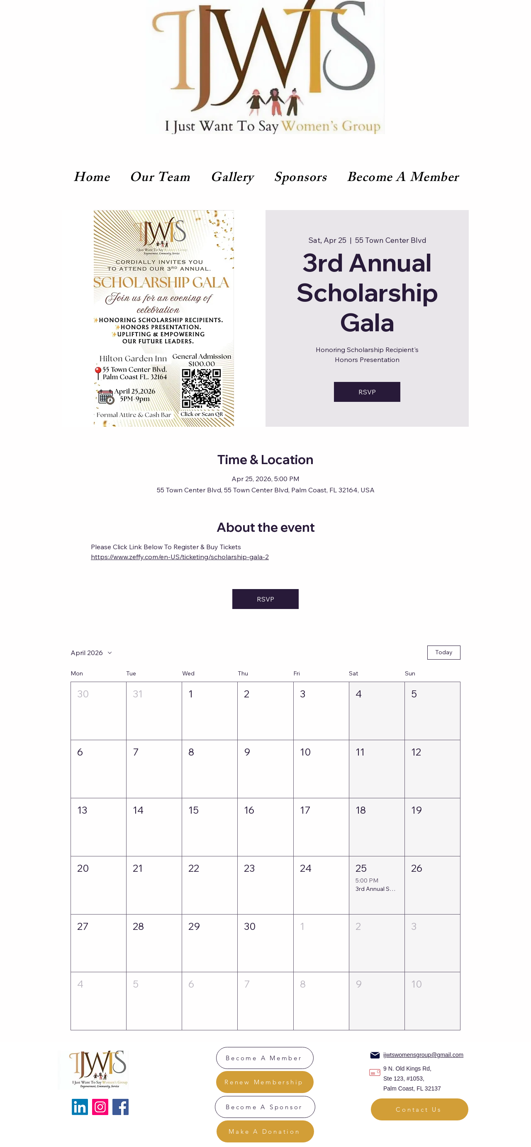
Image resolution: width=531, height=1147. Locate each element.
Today (444, 652)
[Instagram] (100, 1107)
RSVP (367, 392)
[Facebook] (120, 1107)
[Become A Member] (265, 1058)
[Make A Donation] (265, 1131)
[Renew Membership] (265, 1082)
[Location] (374, 1072)
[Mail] (375, 1055)
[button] (99, 711)
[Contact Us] (419, 1109)
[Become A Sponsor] (265, 1107)
